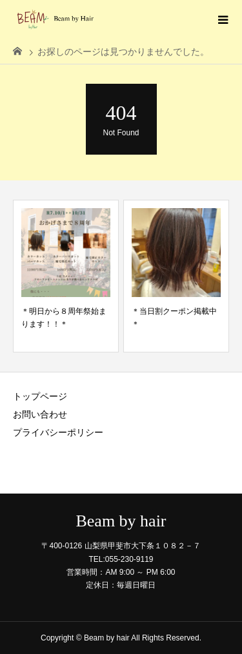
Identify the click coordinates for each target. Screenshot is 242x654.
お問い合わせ (40, 414)
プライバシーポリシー (58, 432)
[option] (66, 276)
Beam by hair (121, 521)
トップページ (40, 396)
